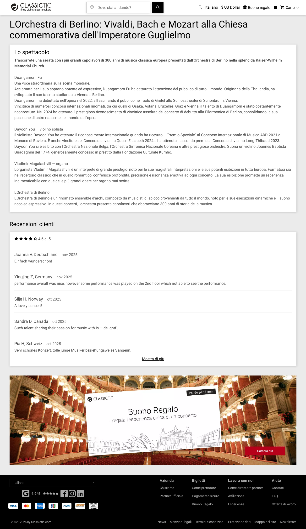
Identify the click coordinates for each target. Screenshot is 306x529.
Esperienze (236, 504)
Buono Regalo (202, 504)
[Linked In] (80, 495)
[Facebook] (25, 493)
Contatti (278, 488)
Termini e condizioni (209, 522)
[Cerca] (158, 7)
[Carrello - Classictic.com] (289, 7)
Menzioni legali (180, 522)
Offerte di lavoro (284, 504)
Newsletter (288, 522)
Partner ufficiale (171, 496)
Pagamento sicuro (205, 496)
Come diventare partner (245, 488)
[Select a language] (53, 483)
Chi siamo (167, 488)
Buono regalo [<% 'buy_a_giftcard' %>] (256, 7)
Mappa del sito (265, 522)
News (162, 522)
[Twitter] (72, 495)
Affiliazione (236, 496)
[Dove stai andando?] (122, 6)
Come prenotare (204, 488)
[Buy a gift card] (153, 420)
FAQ (275, 496)
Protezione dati (239, 522)
